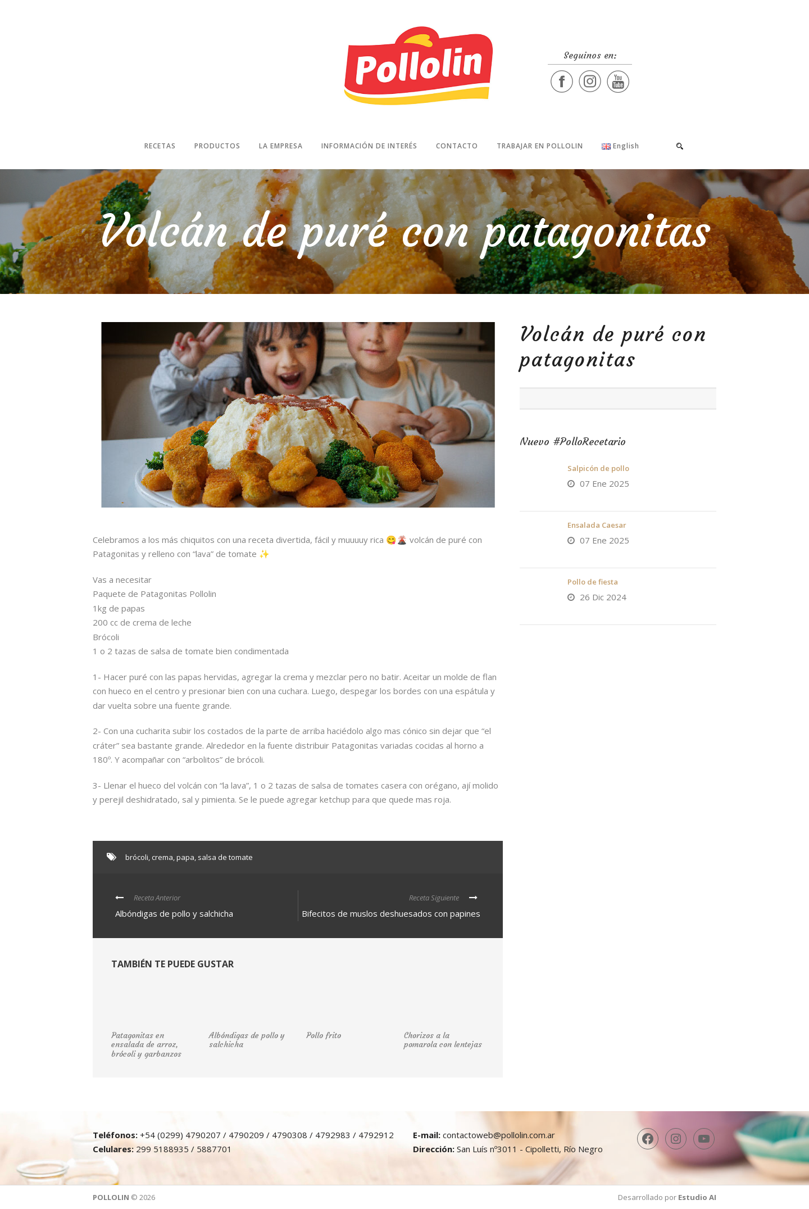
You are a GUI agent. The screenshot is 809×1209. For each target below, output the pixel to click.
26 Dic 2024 (603, 597)
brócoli (136, 857)
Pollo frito (323, 1035)
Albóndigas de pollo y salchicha (247, 1040)
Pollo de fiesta (592, 582)
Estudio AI (697, 1197)
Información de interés (369, 146)
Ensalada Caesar (596, 525)
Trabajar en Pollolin (540, 146)
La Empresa (281, 146)
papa (185, 857)
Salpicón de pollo (598, 468)
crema (162, 857)
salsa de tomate (225, 857)
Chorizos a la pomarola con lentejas (443, 1040)
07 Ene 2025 (604, 483)
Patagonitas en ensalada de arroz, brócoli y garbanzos (146, 1044)
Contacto (457, 146)
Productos (217, 146)
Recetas (160, 146)
